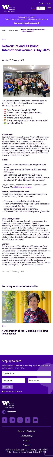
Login (49, 3)
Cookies (26, 441)
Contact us (9, 412)
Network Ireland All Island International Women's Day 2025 (33, 30)
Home (3, 30)
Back (4, 40)
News (10, 30)
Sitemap (26, 445)
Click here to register (22, 187)
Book (41, 3)
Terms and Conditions (26, 431)
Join (41, 8)
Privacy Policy (26, 436)
